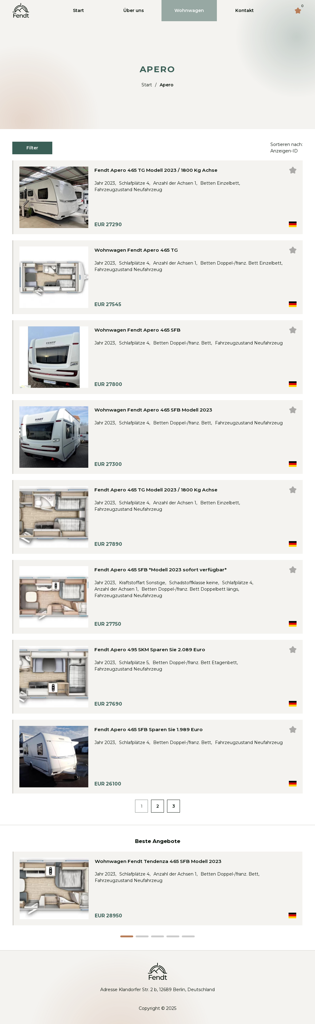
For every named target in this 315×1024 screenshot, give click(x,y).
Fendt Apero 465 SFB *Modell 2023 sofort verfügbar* (160, 570)
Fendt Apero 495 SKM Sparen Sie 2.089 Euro (149, 649)
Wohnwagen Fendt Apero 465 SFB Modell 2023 (153, 410)
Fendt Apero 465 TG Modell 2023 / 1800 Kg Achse (155, 170)
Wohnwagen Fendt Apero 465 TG (136, 250)
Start (78, 10)
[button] (126, 936)
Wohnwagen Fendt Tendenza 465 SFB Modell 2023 (158, 861)
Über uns (133, 10)
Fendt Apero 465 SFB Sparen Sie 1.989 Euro (148, 729)
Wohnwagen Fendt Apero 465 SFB (137, 330)
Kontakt (244, 10)
